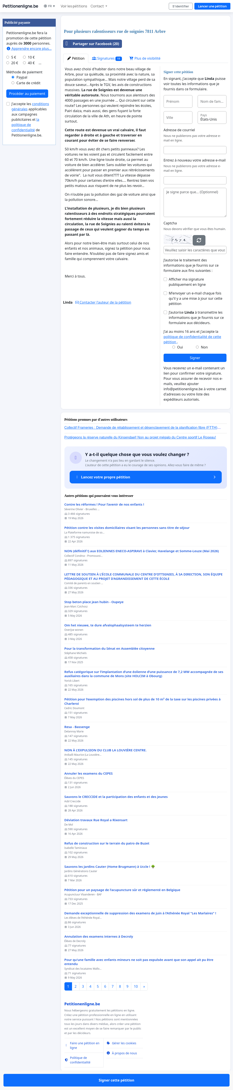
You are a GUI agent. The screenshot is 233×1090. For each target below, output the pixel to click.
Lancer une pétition (212, 6)
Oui (180, 347)
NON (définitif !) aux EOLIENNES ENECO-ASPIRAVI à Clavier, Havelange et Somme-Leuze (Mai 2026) (141, 551)
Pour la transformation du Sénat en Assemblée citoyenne (109, 648)
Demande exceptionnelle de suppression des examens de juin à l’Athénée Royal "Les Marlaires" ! (140, 913)
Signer (195, 357)
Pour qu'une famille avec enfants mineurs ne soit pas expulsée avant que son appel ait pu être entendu (138, 962)
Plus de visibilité (145, 58)
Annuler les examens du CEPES (88, 773)
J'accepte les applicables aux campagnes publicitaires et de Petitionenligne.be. (30, 119)
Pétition (76, 58)
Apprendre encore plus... (29, 48)
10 (136, 986)
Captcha (170, 223)
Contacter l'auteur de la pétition (103, 302)
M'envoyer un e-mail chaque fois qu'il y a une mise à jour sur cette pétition (195, 298)
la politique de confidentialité (25, 124)
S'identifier (180, 6)
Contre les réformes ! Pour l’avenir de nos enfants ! (104, 504)
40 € (31, 63)
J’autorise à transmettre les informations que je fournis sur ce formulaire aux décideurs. (196, 317)
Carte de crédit (28, 83)
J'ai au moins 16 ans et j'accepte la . (192, 336)
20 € (14, 63)
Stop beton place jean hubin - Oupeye (94, 602)
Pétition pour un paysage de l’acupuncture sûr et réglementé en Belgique (122, 890)
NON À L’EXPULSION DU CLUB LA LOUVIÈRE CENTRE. (105, 750)
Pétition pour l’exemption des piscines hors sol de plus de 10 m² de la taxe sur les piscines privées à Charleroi (142, 701)
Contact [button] (98, 6)
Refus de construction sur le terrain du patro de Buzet (106, 843)
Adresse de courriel (179, 130)
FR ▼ (49, 6)
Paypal (21, 77)
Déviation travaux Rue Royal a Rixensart (96, 820)
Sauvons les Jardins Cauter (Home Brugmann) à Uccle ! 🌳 (109, 867)
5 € (13, 57)
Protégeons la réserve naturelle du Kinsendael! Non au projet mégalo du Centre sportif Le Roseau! (140, 437)
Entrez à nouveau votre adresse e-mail (195, 160)
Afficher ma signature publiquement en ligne (187, 282)
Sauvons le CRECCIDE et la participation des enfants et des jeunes (116, 797)
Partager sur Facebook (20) (91, 44)
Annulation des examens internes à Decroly (98, 936)
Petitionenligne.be (20, 6)
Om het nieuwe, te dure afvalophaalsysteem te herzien (107, 625)
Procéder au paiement (27, 93)
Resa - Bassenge (77, 727)
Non (204, 347)
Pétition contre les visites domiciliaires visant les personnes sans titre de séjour (127, 528)
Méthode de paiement (24, 72)
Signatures (107, 58)
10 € (31, 57)
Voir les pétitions (74, 6)
